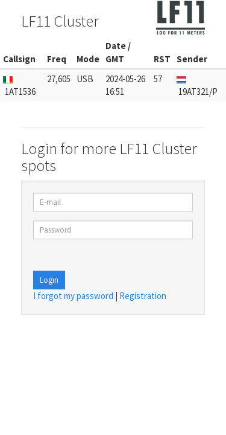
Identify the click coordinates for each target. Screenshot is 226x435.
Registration (142, 295)
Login (49, 280)
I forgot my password (73, 295)
